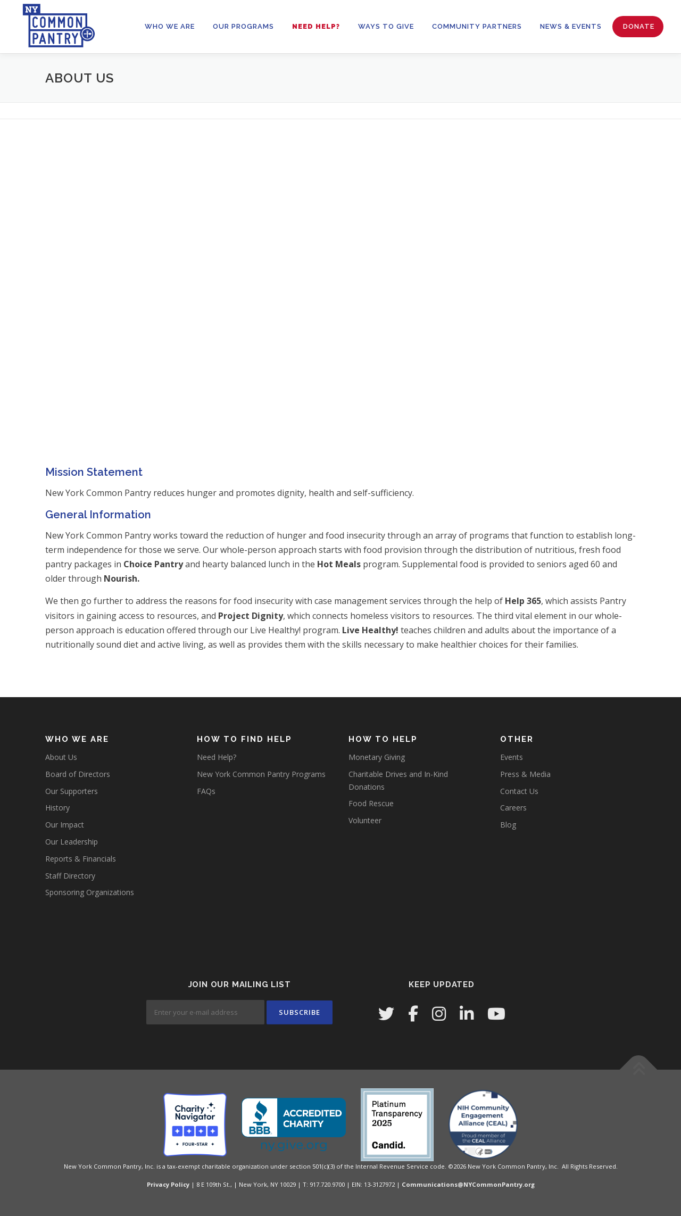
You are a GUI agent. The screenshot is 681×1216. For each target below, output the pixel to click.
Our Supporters (71, 791)
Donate (638, 26)
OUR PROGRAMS (243, 26)
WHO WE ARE (170, 26)
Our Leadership (71, 842)
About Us (61, 757)
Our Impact (64, 825)
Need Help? (316, 26)
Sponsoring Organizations (89, 892)
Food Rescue (371, 803)
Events (511, 757)
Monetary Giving (376, 757)
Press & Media (525, 774)
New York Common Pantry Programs (261, 774)
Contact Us (519, 791)
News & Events (571, 26)
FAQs (206, 791)
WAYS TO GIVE (386, 26)
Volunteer (364, 820)
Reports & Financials (80, 859)
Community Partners (477, 26)
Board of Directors (77, 774)
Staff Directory (70, 876)
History (57, 808)
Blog (508, 825)
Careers (513, 808)
